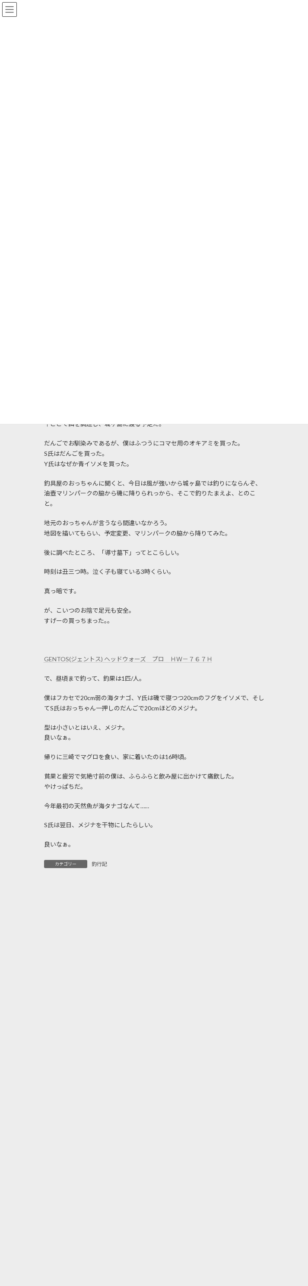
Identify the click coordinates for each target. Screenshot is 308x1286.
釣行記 (99, 864)
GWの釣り (100, 1204)
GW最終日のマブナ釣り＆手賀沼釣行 (136, 1164)
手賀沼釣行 (101, 1238)
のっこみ (98, 1278)
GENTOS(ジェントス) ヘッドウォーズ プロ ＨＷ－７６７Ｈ (128, 659)
